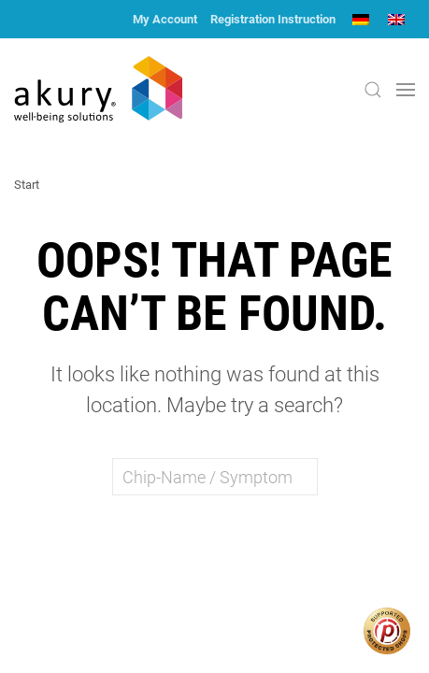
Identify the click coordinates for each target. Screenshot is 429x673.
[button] (373, 89)
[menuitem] (361, 19)
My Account (165, 19)
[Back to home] (98, 89)
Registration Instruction (273, 19)
